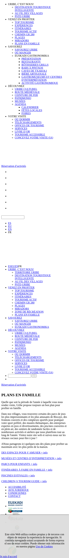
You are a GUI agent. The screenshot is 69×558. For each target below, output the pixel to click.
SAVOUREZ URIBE (26, 49)
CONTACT (14, 496)
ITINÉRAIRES (23, 28)
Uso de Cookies (44, 546)
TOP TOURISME (24, 22)
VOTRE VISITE (17, 116)
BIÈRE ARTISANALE (34, 73)
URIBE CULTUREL (26, 89)
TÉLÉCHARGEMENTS (28, 122)
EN (10, 229)
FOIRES (26, 113)
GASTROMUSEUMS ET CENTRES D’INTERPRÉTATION (41, 78)
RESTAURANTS (30, 61)
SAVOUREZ (15, 46)
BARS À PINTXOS (32, 67)
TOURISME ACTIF (26, 31)
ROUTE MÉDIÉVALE (27, 92)
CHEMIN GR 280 (24, 34)
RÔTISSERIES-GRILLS (35, 64)
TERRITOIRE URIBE (27, 272)
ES (9, 223)
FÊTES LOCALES (31, 110)
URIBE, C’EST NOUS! (21, 4)
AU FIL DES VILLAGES (29, 13)
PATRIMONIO (23, 98)
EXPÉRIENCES (24, 25)
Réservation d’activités (13, 166)
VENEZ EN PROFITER (21, 19)
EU (10, 226)
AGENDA (20, 104)
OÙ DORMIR (22, 119)
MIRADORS (22, 40)
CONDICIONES (17, 493)
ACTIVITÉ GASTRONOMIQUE (39, 83)
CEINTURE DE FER (26, 95)
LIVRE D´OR (22, 131)
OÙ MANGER (23, 52)
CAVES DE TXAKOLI (34, 70)
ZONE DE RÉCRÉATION (29, 311)
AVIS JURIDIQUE (18, 490)
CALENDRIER (29, 107)
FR (9, 232)
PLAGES (20, 37)
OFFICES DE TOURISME (29, 125)
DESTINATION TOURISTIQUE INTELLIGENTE (33, 9)
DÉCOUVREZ (16, 86)
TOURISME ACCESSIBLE (30, 134)
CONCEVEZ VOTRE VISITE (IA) (34, 137)
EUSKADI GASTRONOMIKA (32, 55)
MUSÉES (20, 101)
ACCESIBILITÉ (17, 487)
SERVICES (21, 128)
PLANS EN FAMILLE (27, 43)
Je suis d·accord (8, 556)
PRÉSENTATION (31, 58)
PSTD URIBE (22, 16)
